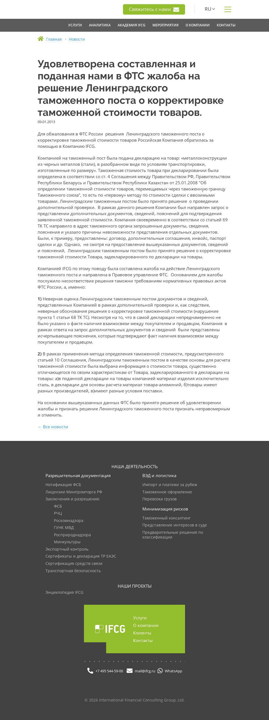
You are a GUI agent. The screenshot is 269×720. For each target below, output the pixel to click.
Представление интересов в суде (174, 525)
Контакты (143, 640)
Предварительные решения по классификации (172, 535)
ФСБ (58, 506)
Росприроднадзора (72, 535)
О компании (146, 625)
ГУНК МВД (64, 527)
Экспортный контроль (66, 549)
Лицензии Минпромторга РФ (73, 492)
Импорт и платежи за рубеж (169, 484)
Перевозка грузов (159, 499)
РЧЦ (58, 513)
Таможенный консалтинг (166, 518)
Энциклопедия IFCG (64, 592)
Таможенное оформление (167, 492)
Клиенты (142, 633)
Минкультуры (67, 542)
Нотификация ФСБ (63, 484)
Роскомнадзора (68, 520)
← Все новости (53, 426)
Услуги (140, 617)
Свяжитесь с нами (154, 9)
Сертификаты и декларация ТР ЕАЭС (80, 556)
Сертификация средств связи (73, 563)
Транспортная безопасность (73, 571)
